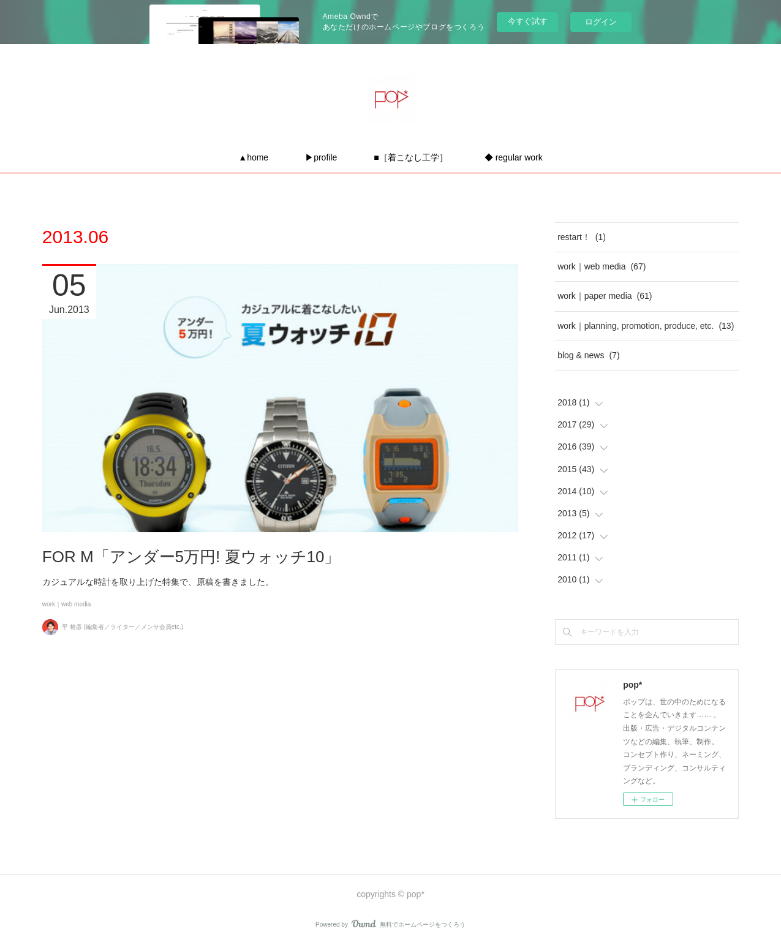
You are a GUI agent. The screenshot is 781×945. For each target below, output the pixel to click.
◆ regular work (514, 157)
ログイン (601, 21)
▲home (253, 157)
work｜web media (66, 604)
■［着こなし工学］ (410, 157)
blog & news (588, 355)
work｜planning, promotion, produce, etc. (645, 326)
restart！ (581, 237)
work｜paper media (604, 296)
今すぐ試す (528, 21)
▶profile (321, 157)
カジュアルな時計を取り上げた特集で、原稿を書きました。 (158, 582)
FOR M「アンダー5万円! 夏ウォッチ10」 (191, 557)
